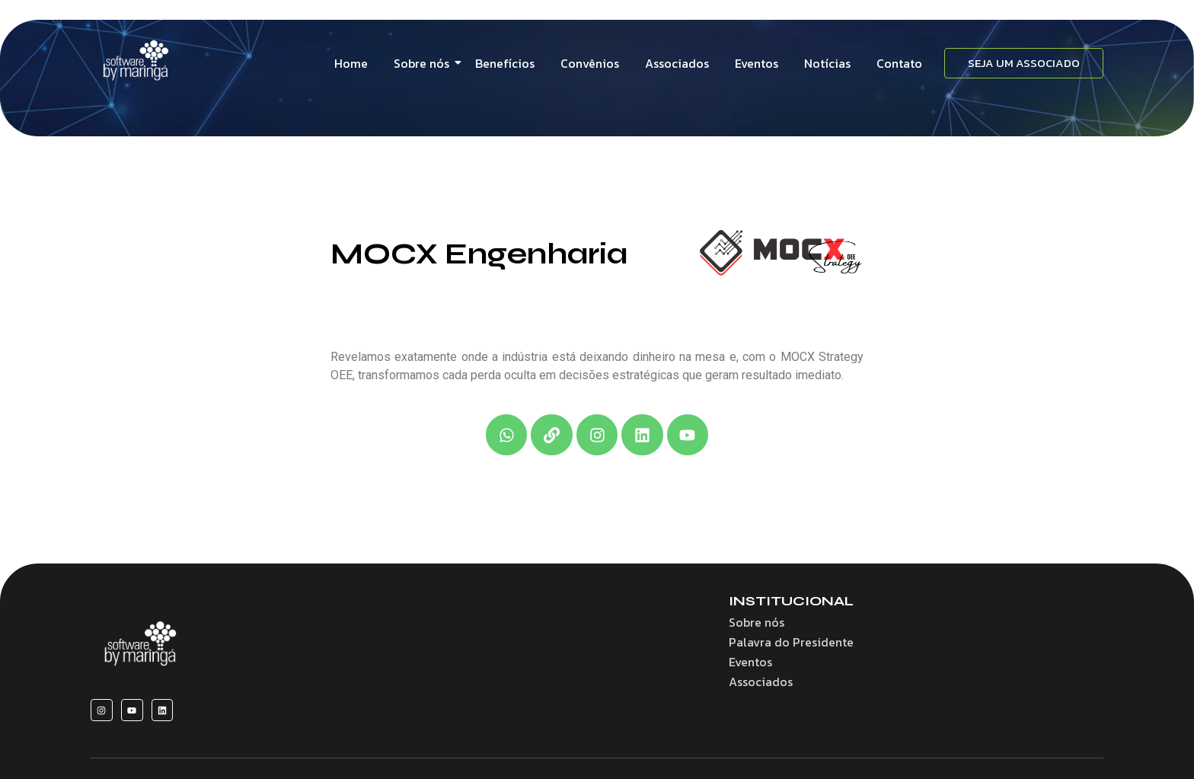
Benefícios (505, 63)
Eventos (756, 63)
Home (351, 63)
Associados (677, 63)
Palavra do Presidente (791, 642)
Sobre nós (424, 63)
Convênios (589, 63)
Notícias (827, 63)
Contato (899, 63)
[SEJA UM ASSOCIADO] (1023, 63)
